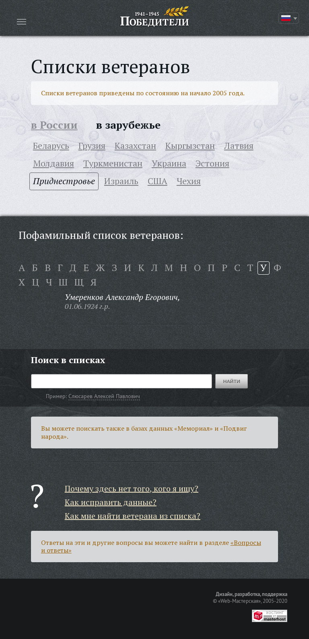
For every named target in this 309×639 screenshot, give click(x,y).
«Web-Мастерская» (239, 601)
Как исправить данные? (111, 502)
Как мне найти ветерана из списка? (132, 515)
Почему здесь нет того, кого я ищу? (131, 488)
